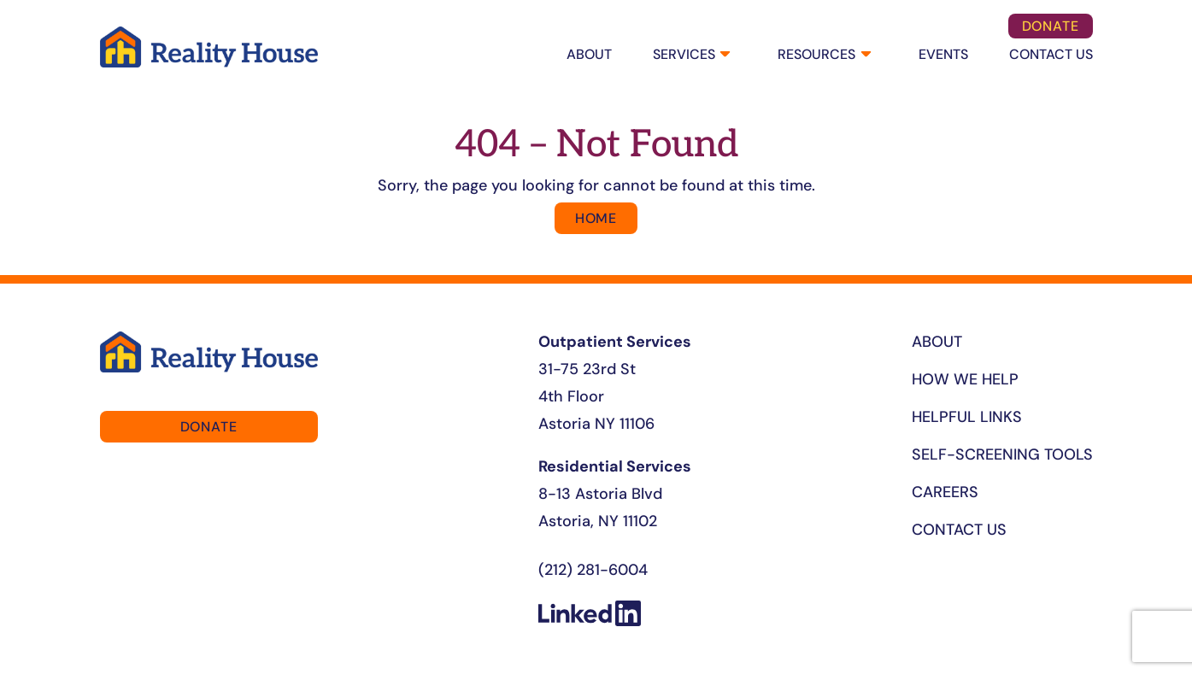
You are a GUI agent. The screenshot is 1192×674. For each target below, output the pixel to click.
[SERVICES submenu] (723, 55)
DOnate (1050, 26)
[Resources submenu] (864, 55)
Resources (816, 54)
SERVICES (684, 54)
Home (596, 218)
